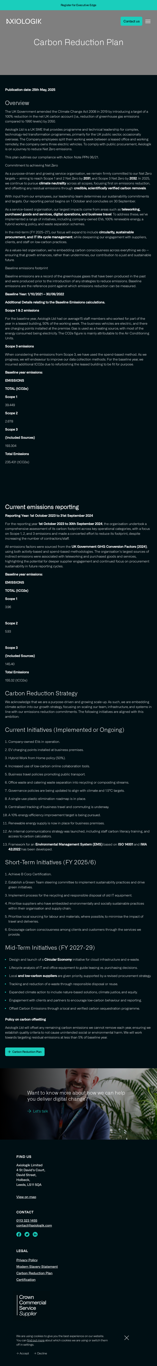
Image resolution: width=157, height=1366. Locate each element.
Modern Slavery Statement (37, 1266)
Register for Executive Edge (78, 5)
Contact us (131, 21)
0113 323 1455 (26, 1220)
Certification (26, 1279)
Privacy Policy (27, 1260)
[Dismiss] (127, 1338)
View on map (26, 1197)
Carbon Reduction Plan (34, 1273)
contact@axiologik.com (34, 1225)
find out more (36, 1340)
